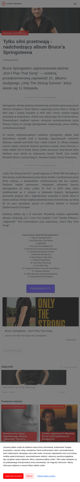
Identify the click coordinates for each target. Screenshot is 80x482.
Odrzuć (29, 476)
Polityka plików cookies (46, 476)
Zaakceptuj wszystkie (13, 476)
